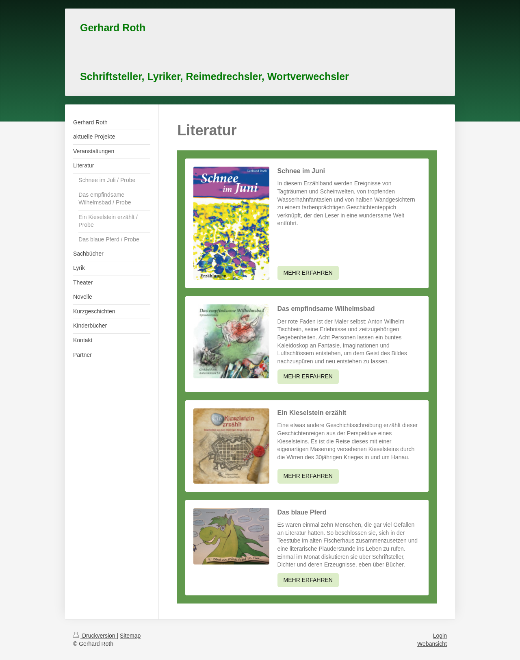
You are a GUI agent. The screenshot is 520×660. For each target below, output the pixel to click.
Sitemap (130, 635)
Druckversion (95, 635)
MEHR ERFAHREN (308, 272)
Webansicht (432, 643)
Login (440, 635)
